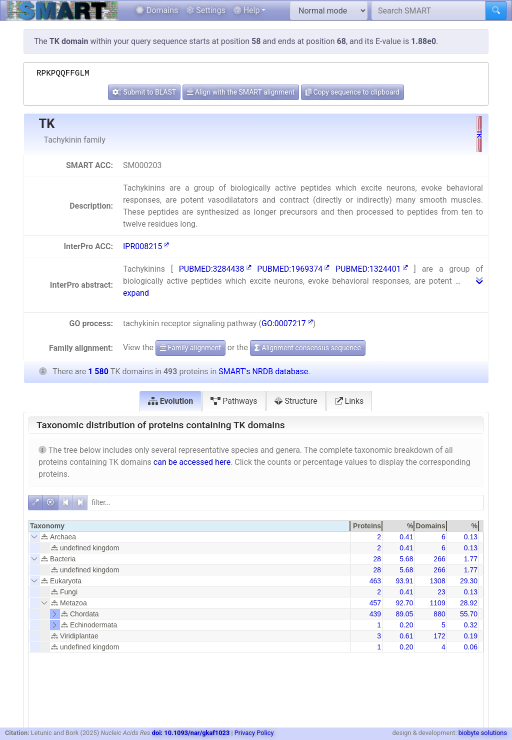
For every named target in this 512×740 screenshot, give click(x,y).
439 (375, 614)
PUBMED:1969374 (293, 269)
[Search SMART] (429, 10)
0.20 (406, 625)
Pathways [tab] (233, 401)
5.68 (406, 559)
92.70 (404, 603)
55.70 (469, 614)
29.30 (469, 581)
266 (439, 559)
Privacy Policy (254, 732)
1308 (438, 581)
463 (375, 581)
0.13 (471, 537)
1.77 (471, 559)
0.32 (471, 625)
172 (439, 636)
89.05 (404, 614)
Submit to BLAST (144, 92)
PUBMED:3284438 (215, 269)
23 (442, 592)
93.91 (404, 581)
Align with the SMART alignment (240, 92)
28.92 (469, 603)
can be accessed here (192, 462)
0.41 (406, 537)
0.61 (406, 636)
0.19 (471, 636)
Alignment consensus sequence (307, 348)
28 (378, 559)
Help (247, 10)
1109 (438, 603)
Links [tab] (349, 401)
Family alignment (190, 348)
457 (375, 603)
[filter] (285, 502)
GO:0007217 (287, 323)
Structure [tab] (295, 401)
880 (439, 614)
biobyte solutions (482, 732)
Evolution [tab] (171, 401)
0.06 (471, 647)
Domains (157, 10)
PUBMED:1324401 (372, 269)
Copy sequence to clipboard (353, 92)
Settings (205, 10)
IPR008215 (146, 246)
